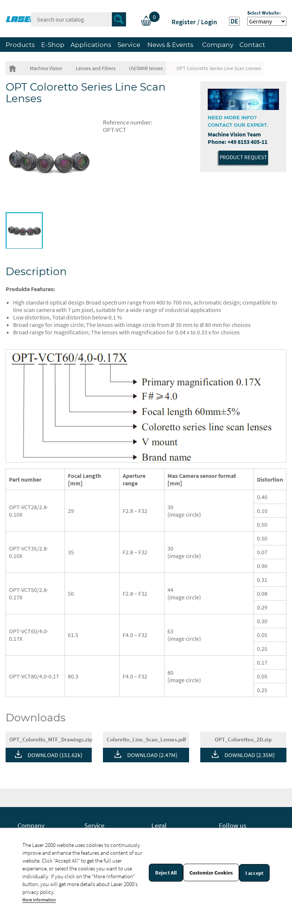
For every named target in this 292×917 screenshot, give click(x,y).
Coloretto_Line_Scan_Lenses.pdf (146, 739)
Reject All (166, 872)
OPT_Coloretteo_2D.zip (243, 739)
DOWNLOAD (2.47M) (152, 755)
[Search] (78, 19)
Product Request (243, 157)
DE (234, 21)
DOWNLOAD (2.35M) (250, 755)
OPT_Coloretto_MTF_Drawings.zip (50, 739)
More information (39, 899)
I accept (254, 873)
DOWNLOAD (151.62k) (55, 755)
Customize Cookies (211, 872)
